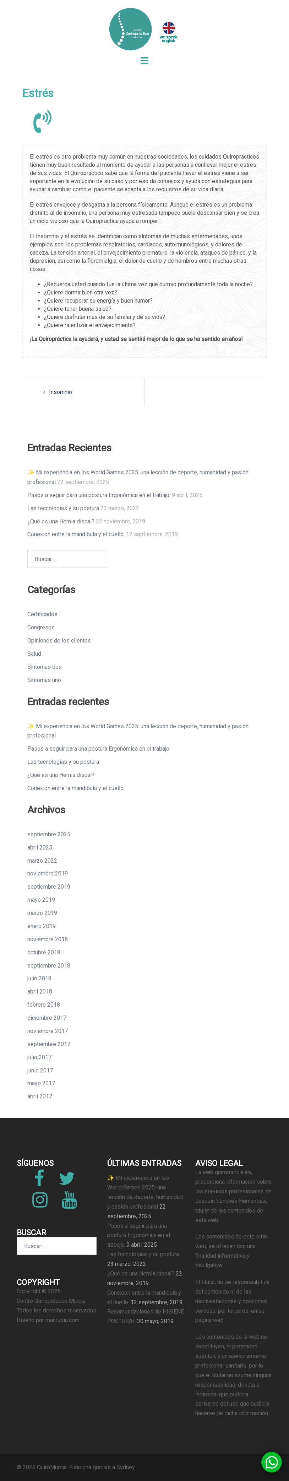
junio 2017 (40, 1070)
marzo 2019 (42, 913)
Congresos (41, 627)
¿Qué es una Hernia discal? (60, 521)
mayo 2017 (41, 1083)
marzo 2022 (42, 860)
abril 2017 (39, 1096)
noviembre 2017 (47, 1031)
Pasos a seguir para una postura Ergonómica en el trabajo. (98, 495)
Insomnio (60, 392)
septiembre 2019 (48, 886)
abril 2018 (39, 991)
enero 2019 (41, 926)
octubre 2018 (43, 952)
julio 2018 (39, 978)
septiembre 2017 (48, 1044)
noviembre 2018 (47, 939)
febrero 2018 (43, 1004)
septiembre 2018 (48, 965)
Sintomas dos (44, 667)
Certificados (42, 614)
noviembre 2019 (47, 873)
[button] (271, 1462)
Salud (34, 653)
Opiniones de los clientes (59, 640)
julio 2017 (39, 1057)
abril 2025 (39, 847)
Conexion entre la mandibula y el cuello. (76, 534)
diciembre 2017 (46, 1017)
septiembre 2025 (48, 834)
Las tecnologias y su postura (63, 508)
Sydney (125, 1467)
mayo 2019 (41, 899)
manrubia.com (62, 1320)
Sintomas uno (44, 680)
